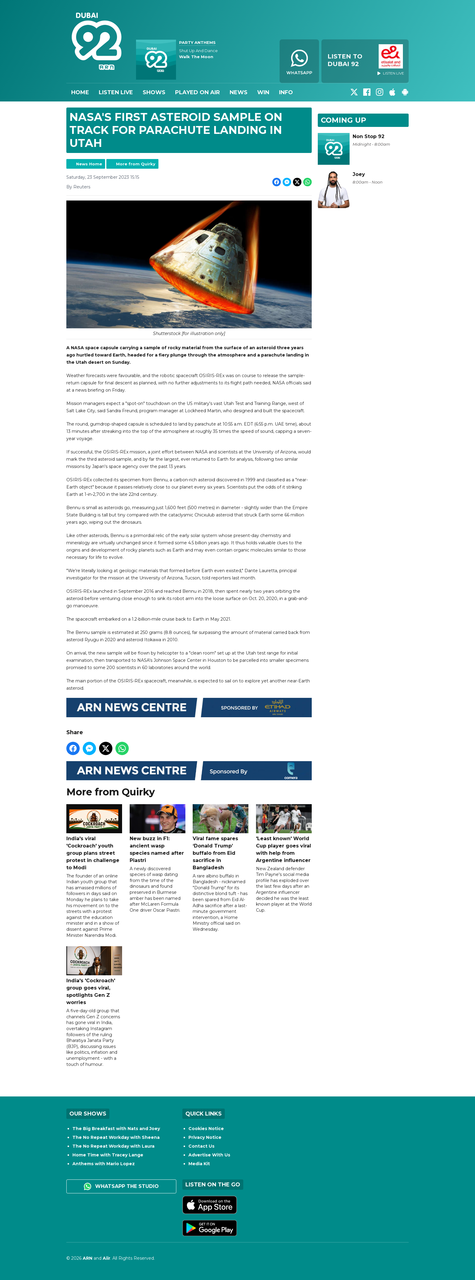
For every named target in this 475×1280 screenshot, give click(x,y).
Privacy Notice (204, 1137)
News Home (89, 163)
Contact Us (201, 1146)
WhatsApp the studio (121, 1186)
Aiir (106, 1258)
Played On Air (197, 92)
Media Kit (199, 1163)
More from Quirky (135, 163)
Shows (154, 92)
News (238, 92)
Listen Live (116, 92)
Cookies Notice (206, 1128)
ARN (87, 1258)
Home (80, 92)
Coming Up (343, 120)
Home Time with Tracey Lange (107, 1155)
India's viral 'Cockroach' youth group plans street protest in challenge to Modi (94, 837)
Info (286, 92)
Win (263, 92)
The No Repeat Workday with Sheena (116, 1137)
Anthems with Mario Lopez (103, 1163)
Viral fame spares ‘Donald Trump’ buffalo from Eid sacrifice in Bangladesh (220, 837)
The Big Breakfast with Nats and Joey (116, 1128)
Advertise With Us (209, 1155)
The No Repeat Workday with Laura (113, 1146)
